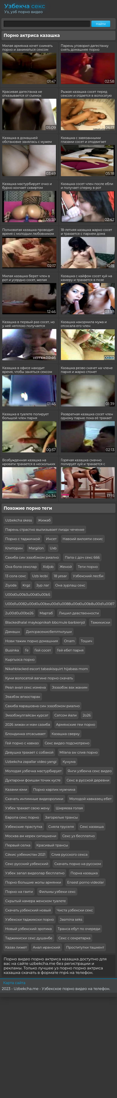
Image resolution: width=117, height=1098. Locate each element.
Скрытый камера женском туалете (35, 901)
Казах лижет (16, 947)
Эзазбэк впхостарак (22, 696)
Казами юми (16, 789)
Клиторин (14, 548)
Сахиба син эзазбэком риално (32, 557)
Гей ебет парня (70, 650)
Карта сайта (14, 983)
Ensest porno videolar (85, 882)
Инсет (51, 539)
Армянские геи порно (75, 724)
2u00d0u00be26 (19, 613)
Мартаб (46, 613)
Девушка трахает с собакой (29, 752)
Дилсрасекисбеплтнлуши (49, 631)
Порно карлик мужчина (54, 789)
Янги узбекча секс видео (90, 771)
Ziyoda (11, 585)
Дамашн (12, 631)
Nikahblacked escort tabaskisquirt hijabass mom (46, 669)
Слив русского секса (69, 854)
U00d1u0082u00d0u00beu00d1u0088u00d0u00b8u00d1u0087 (60, 604)
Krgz (26, 585)
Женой (66, 567)
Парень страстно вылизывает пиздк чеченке (44, 529)
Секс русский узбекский (26, 864)
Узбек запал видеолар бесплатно (34, 873)
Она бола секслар (21, 567)
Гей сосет (43, 650)
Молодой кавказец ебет (90, 799)
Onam (69, 641)
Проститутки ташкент (85, 947)
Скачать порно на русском (77, 864)
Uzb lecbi (40, 576)
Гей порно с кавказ (22, 743)
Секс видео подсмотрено (67, 743)
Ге (27, 650)
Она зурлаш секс (70, 585)
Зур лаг (42, 585)
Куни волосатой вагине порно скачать (39, 678)
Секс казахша (92, 826)
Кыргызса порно (20, 659)
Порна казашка (84, 873)
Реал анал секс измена (25, 687)
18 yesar (60, 576)
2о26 (87, 715)
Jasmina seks (71, 919)
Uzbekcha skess (18, 520)
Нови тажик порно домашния (31, 641)
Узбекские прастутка (23, 826)
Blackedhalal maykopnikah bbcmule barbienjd (45, 622)
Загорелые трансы (61, 817)
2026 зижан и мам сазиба (27, 724)
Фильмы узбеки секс (57, 891)
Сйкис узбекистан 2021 (25, 854)
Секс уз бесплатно (78, 836)
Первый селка (17, 845)
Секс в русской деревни (88, 780)
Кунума (69, 761)
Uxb (53, 548)
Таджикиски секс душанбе (29, 938)
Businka (12, 650)
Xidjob (48, 567)
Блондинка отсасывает (25, 734)
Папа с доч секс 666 (82, 557)
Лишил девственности (79, 613)
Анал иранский (46, 947)
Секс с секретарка (74, 938)
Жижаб (44, 520)
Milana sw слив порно (79, 752)
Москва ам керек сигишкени (30, 836)
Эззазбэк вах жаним (69, 687)
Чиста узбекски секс (75, 910)
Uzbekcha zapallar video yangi (31, 761)
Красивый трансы (52, 845)
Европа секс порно (22, 817)
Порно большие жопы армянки (33, 882)
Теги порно (88, 567)
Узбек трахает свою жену (27, 808)
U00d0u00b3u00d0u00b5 (27, 594)
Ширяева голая (69, 808)
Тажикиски (100, 622)
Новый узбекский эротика (28, 929)
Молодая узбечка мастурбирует (33, 771)
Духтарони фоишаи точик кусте (33, 780)
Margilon (36, 548)
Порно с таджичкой (22, 539)
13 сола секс (15, 576)
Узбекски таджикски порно (29, 919)
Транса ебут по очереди (79, 929)
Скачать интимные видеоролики (34, 799)
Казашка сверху (66, 734)
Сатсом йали (65, 715)
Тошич (86, 641)
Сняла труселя (61, 826)
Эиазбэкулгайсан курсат (26, 715)
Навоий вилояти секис (83, 539)
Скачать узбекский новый (28, 910)
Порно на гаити (19, 891)
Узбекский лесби (88, 576)
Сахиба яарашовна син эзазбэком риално (42, 706)
